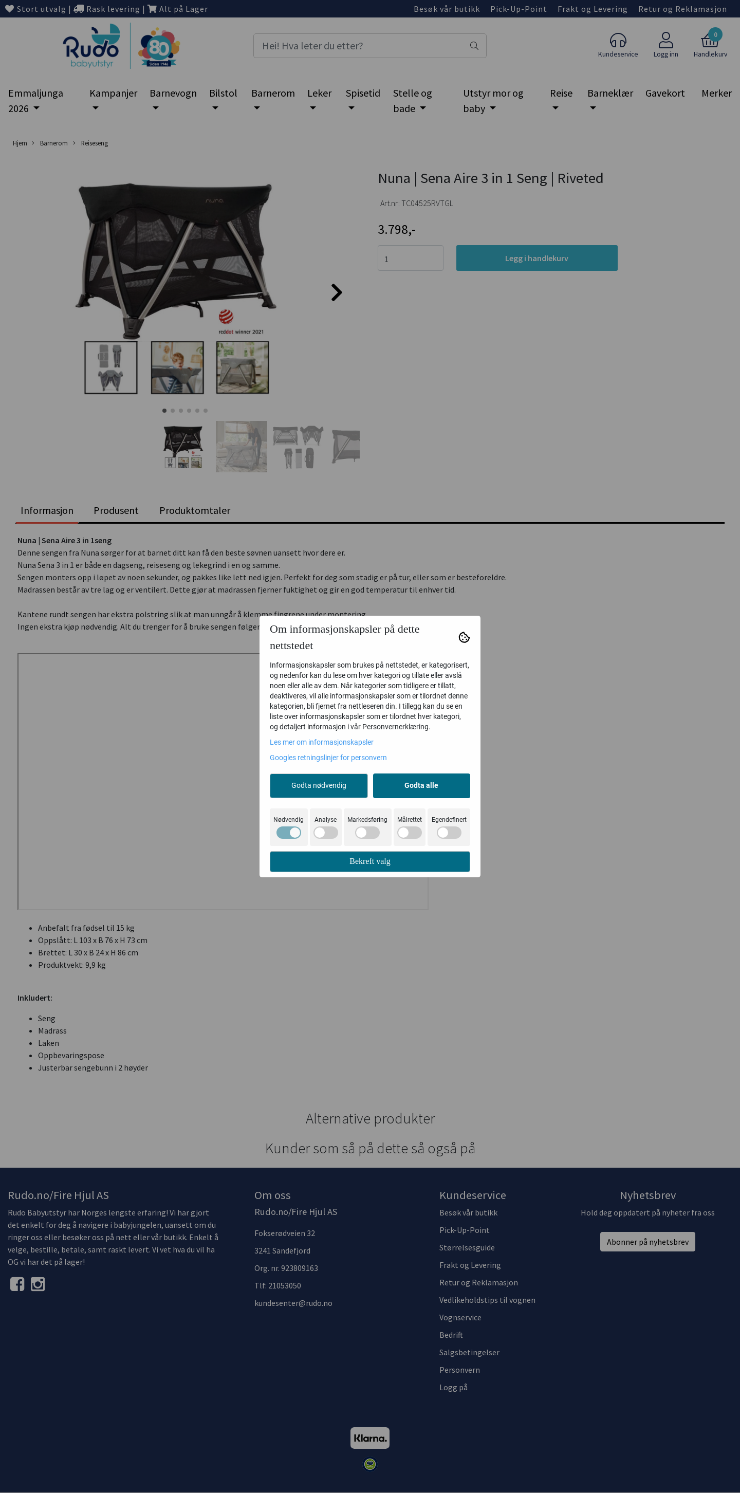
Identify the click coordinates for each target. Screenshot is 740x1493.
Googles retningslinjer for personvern (328, 757)
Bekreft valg (370, 861)
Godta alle (421, 785)
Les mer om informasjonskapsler (322, 742)
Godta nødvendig (318, 785)
